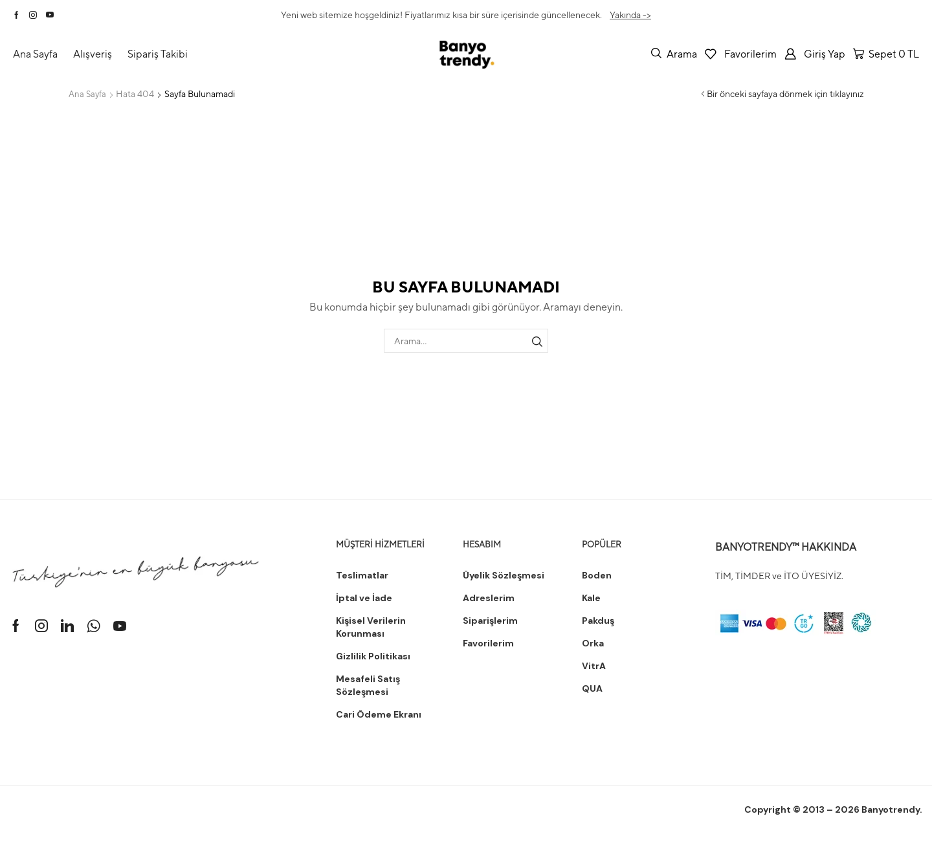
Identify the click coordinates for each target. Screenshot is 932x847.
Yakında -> (630, 15)
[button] (674, 54)
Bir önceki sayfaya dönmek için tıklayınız (785, 94)
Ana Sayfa (88, 94)
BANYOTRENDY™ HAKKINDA (785, 546)
